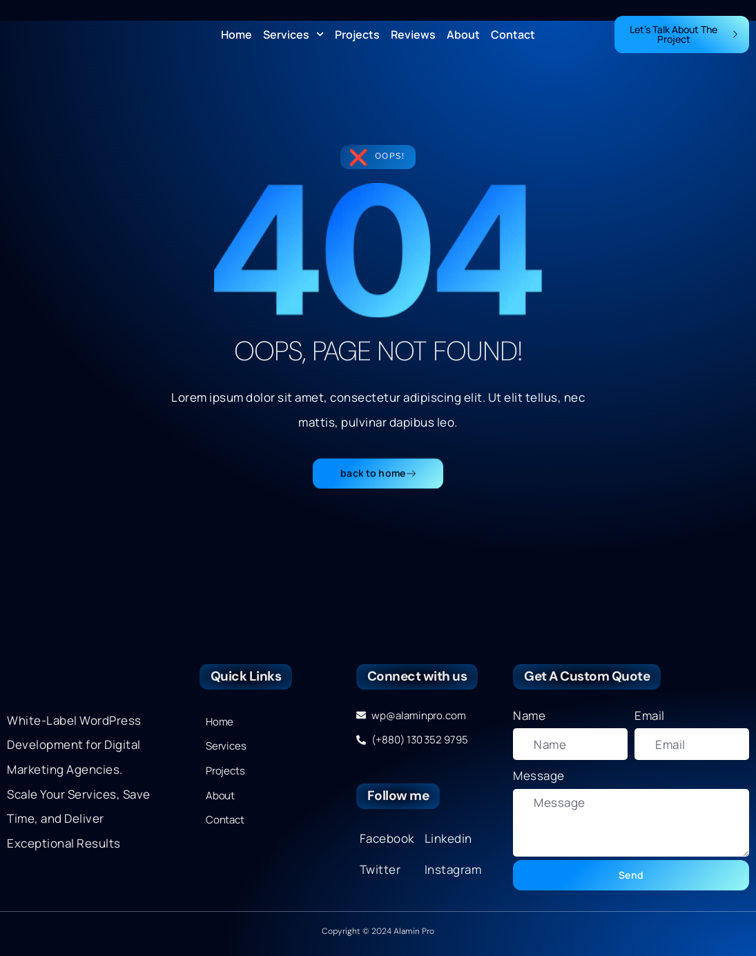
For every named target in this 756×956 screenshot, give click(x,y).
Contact (513, 34)
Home (236, 34)
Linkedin (448, 838)
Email (649, 715)
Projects (357, 34)
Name (529, 715)
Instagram (453, 869)
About (463, 34)
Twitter (380, 869)
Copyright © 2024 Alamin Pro (378, 931)
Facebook (387, 838)
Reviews (413, 34)
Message (539, 775)
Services (293, 34)
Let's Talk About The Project (684, 34)
